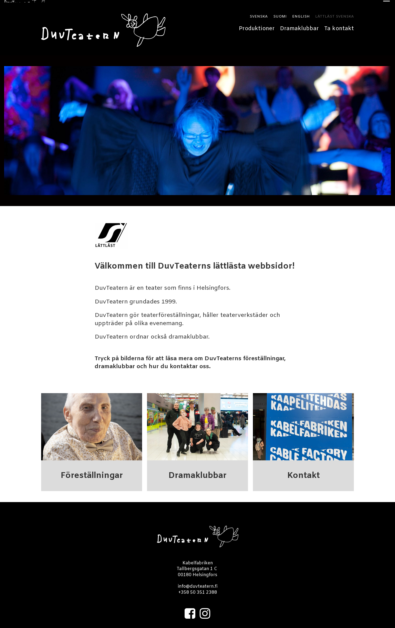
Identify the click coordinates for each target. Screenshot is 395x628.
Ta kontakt (339, 26)
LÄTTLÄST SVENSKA (334, 14)
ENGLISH (301, 14)
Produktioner (257, 26)
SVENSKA (259, 14)
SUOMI (280, 14)
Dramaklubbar (299, 26)
